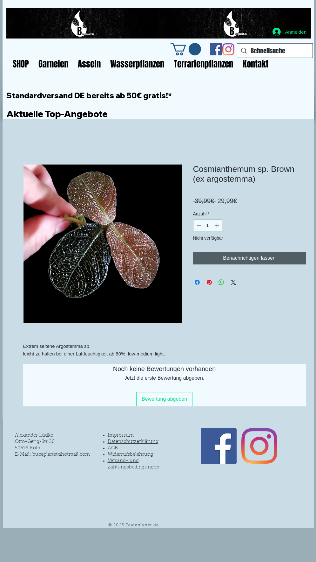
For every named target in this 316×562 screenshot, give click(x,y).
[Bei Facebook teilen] (197, 282)
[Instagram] (228, 49)
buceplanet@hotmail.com (61, 454)
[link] (186, 49)
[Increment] (217, 225)
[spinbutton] (207, 225)
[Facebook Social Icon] (216, 49)
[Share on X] (233, 282)
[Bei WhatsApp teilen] (221, 282)
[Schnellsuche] (275, 51)
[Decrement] (198, 225)
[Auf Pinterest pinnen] (209, 282)
